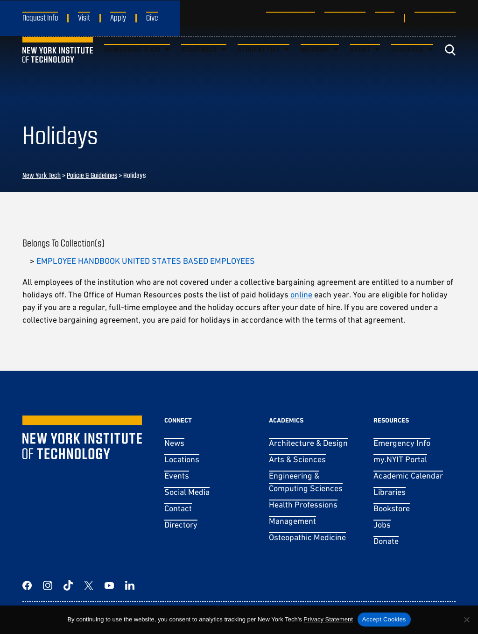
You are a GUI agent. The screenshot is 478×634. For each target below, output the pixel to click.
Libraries (389, 492)
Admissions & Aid (132, 67)
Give (152, 17)
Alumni (384, 17)
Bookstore (391, 508)
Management (292, 521)
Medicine (315, 67)
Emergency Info (401, 443)
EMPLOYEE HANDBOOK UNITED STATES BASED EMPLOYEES (145, 261)
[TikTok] (68, 585)
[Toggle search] (450, 67)
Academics (199, 67)
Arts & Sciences (297, 459)
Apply (118, 17)
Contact (178, 508)
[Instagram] (47, 585)
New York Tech (41, 175)
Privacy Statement (328, 619)
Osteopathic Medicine (307, 537)
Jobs (382, 524)
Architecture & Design (308, 443)
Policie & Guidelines (92, 175)
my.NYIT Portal (400, 459)
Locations (181, 459)
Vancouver (429, 17)
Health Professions (303, 504)
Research (407, 67)
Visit (84, 17)
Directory (180, 524)
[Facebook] (27, 585)
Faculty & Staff (345, 17)
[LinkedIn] (129, 585)
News (174, 443)
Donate (386, 541)
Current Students (290, 17)
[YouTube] (109, 585)
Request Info (40, 17)
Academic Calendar (408, 475)
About (360, 67)
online (301, 294)
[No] (466, 619)
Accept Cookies (384, 619)
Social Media (187, 492)
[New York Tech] (57, 67)
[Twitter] (88, 585)
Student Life (259, 67)
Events (176, 475)
